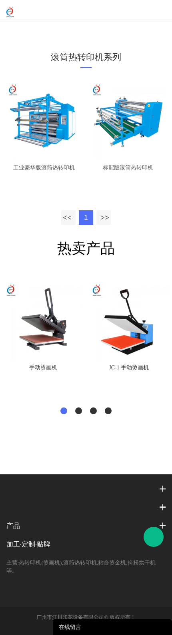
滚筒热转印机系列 (58, 30)
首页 (22, 30)
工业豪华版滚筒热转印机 (44, 168)
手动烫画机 (43, 368)
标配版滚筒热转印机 (128, 168)
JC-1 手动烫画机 (129, 368)
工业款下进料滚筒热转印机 (121, 30)
